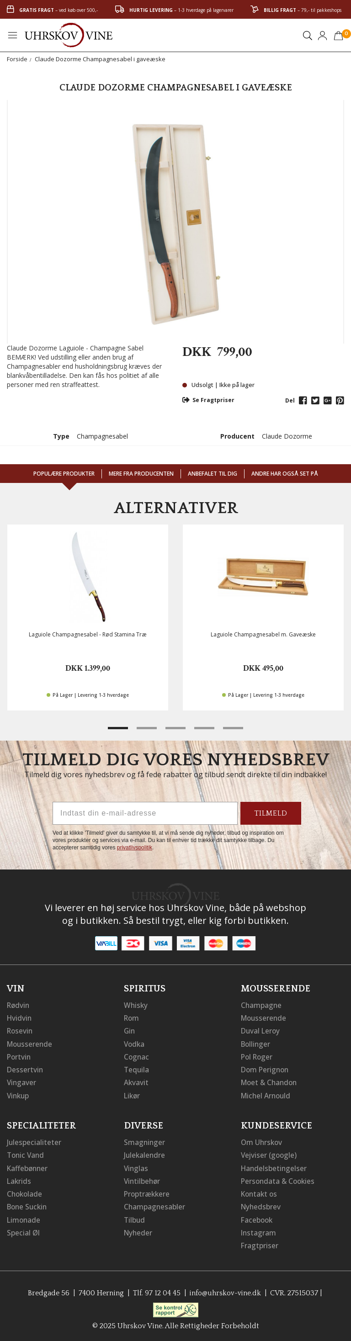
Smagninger (145, 1141)
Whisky (136, 1005)
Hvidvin (20, 1017)
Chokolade (25, 1192)
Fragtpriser (260, 1243)
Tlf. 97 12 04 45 (155, 1290)
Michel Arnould (267, 1094)
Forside (17, 59)
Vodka (135, 1043)
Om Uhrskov (262, 1141)
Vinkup (19, 1094)
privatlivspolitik (134, 847)
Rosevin (20, 1030)
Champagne (261, 1005)
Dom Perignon (266, 1069)
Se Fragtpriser (208, 400)
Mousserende (30, 1043)
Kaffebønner (28, 1166)
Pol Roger (258, 1056)
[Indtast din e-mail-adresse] (145, 813)
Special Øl (23, 1230)
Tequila (137, 1069)
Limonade (24, 1218)
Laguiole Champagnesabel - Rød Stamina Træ (88, 634)
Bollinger (256, 1043)
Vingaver (22, 1081)
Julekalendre (145, 1154)
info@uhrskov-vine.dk (226, 1290)
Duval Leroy (261, 1030)
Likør (132, 1094)
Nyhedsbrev (261, 1205)
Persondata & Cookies (279, 1179)
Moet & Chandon (270, 1081)
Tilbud (135, 1218)
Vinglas (136, 1166)
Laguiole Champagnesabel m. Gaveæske (263, 634)
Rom (132, 1017)
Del (290, 400)
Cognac (137, 1056)
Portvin (19, 1056)
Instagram (259, 1230)
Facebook (257, 1218)
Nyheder (139, 1230)
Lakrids (19, 1179)
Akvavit (136, 1081)
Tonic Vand (26, 1154)
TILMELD (270, 813)
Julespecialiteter (34, 1141)
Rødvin (19, 1005)
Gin (130, 1030)
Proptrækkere (147, 1192)
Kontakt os (260, 1192)
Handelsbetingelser (274, 1166)
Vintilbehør (143, 1179)
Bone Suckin (28, 1205)
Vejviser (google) (269, 1154)
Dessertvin (25, 1069)
